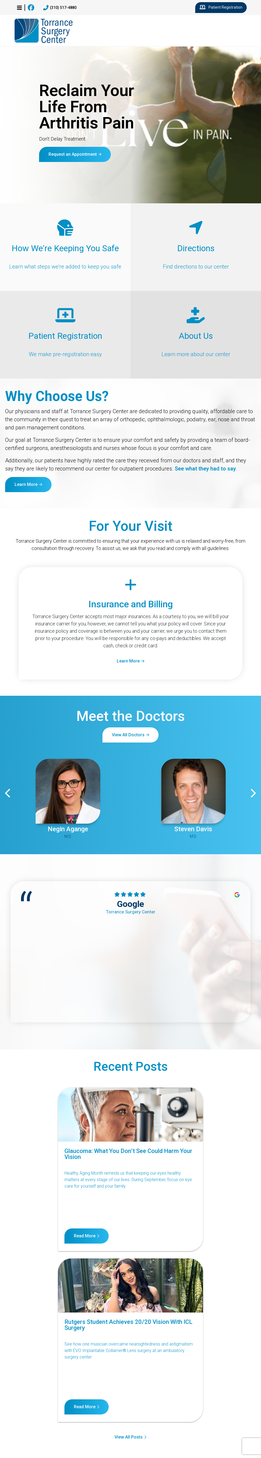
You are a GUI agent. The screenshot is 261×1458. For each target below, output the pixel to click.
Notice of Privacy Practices (130, 1399)
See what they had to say (205, 468)
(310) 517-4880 (60, 8)
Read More (32, 1235)
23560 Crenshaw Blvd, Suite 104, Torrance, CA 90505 (40, 1433)
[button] (19, 7)
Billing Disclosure (135, 1407)
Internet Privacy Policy (229, 1399)
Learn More (26, 484)
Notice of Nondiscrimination (67, 1399)
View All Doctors (128, 734)
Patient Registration (221, 7)
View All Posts (129, 1264)
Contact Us (21, 1399)
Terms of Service (182, 1399)
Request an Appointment (73, 154)
